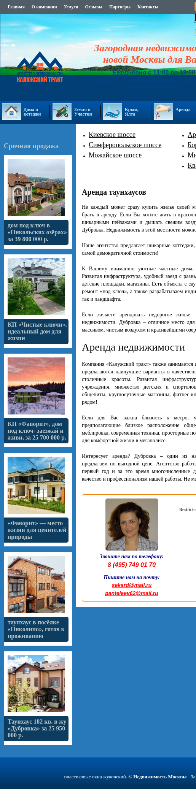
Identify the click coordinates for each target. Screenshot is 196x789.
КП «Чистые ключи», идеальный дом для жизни (37, 331)
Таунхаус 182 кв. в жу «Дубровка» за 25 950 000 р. (37, 728)
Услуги (71, 7)
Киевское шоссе (112, 134)
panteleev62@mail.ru (131, 593)
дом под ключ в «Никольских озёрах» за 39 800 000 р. (37, 232)
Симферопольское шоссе (125, 145)
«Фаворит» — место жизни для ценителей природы (37, 530)
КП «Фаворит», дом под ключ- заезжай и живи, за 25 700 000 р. (37, 431)
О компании (44, 7)
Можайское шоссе (115, 155)
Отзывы (93, 7)
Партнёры (120, 7)
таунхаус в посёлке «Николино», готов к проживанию (36, 629)
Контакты (147, 7)
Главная (16, 7)
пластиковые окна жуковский (95, 776)
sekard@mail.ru (132, 585)
